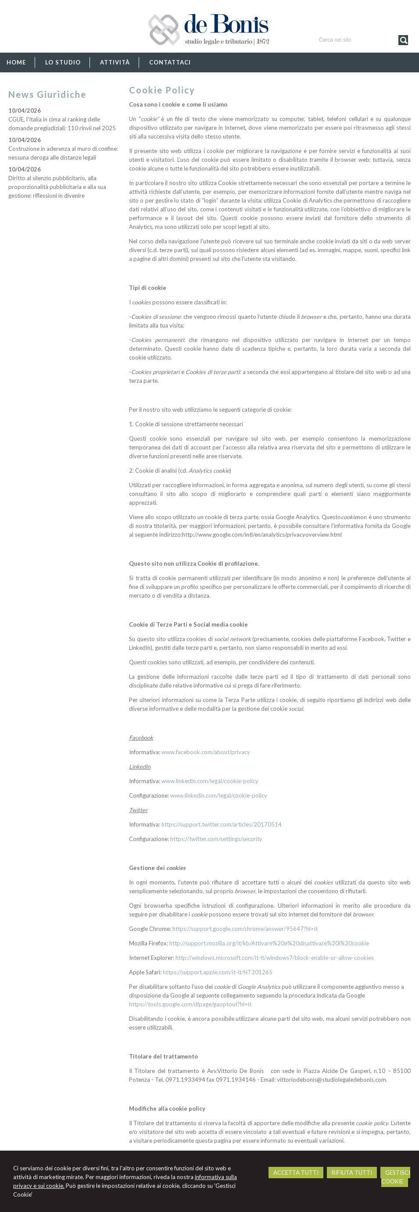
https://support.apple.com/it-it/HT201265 (217, 972)
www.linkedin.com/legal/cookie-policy (209, 780)
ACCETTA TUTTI (296, 1172)
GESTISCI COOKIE (395, 1177)
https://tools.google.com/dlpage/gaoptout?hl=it (190, 1004)
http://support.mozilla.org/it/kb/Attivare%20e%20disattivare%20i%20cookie (269, 943)
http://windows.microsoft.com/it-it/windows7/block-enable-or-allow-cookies (274, 957)
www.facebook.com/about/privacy (205, 752)
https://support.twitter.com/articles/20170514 (221, 824)
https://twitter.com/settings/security (216, 838)
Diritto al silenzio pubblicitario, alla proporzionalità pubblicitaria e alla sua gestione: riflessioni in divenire (57, 187)
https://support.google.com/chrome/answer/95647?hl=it (245, 928)
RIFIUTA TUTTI (352, 1172)
